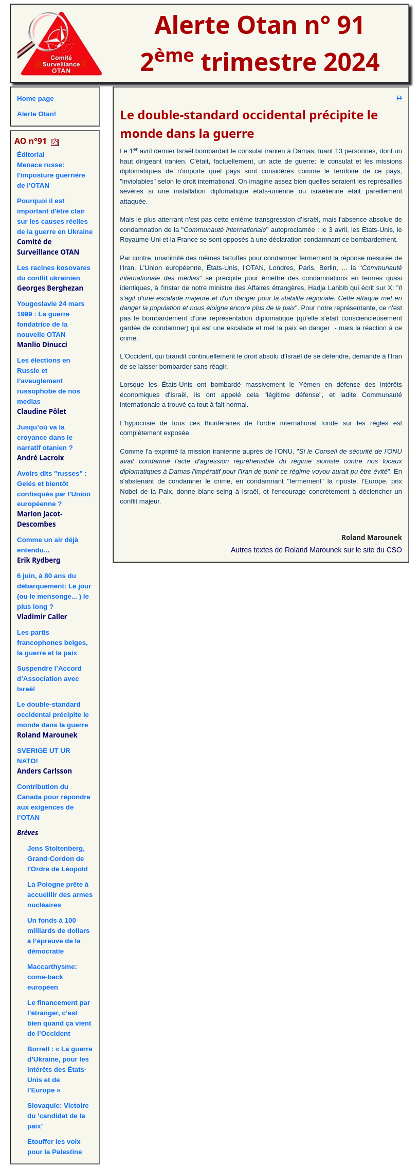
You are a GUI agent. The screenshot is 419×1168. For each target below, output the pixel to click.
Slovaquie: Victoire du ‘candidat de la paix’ (58, 1116)
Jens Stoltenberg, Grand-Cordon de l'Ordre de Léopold (57, 858)
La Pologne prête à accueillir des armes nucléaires (60, 895)
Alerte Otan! (36, 114)
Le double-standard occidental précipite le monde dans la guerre (53, 714)
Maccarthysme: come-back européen (52, 977)
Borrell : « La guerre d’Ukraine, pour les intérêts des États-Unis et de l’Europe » (60, 1069)
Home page (35, 98)
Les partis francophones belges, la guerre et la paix (52, 642)
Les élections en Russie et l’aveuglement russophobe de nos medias (48, 380)
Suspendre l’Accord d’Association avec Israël (49, 678)
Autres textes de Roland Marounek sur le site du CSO (316, 550)
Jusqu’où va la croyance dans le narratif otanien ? (45, 437)
